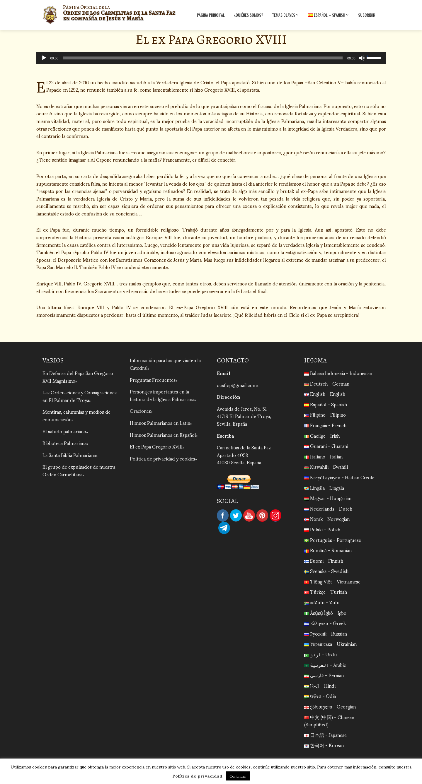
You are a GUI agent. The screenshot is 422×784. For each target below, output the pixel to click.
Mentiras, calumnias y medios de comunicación (76, 415)
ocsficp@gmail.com (237, 385)
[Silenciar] (362, 58)
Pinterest (262, 515)
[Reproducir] (44, 58)
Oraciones (140, 410)
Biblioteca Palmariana (64, 443)
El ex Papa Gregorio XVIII (156, 446)
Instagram (275, 515)
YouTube (249, 515)
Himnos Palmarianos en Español (163, 434)
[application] (211, 58)
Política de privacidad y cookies (162, 458)
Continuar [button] (237, 775)
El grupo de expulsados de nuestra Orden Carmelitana (78, 470)
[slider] (203, 58)
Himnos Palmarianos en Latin (160, 422)
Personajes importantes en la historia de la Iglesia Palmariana (162, 395)
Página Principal (211, 15)
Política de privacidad (197, 775)
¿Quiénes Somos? (248, 15)
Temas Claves (285, 15)
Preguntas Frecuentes (153, 379)
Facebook (223, 515)
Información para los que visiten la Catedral (165, 363)
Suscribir (366, 15)
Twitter (236, 515)
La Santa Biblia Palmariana (69, 455)
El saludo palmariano (64, 431)
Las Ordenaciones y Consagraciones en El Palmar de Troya (79, 396)
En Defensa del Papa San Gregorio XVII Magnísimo (77, 376)
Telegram (224, 528)
